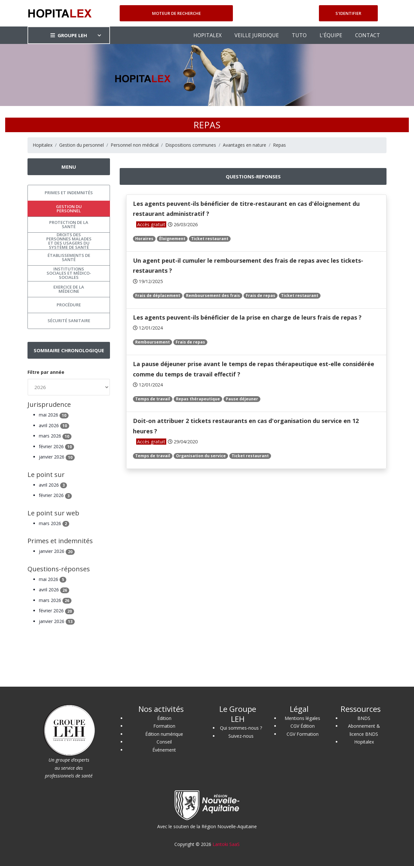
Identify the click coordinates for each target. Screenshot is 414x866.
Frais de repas (260, 295)
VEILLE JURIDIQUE (256, 35)
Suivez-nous (241, 736)
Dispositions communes (190, 145)
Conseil (164, 742)
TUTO (299, 35)
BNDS (363, 718)
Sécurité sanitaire (69, 320)
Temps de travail (152, 399)
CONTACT (367, 35)
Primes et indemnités (69, 192)
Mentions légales (302, 718)
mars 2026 (55, 436)
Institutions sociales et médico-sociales (69, 273)
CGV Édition (302, 726)
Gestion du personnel (81, 145)
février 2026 (56, 446)
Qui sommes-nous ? (241, 728)
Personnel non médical (134, 145)
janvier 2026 (57, 457)
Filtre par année (45, 372)
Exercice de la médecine (68, 289)
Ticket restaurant (209, 238)
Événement (164, 750)
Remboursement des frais (213, 295)
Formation (164, 726)
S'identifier (348, 13)
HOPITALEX (207, 35)
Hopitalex (42, 145)
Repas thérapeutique (198, 399)
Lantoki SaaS (226, 844)
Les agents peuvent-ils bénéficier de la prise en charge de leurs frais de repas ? (247, 317)
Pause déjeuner (242, 399)
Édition (164, 718)
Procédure (69, 305)
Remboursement (152, 342)
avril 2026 (54, 425)
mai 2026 (54, 415)
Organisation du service (201, 456)
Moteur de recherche (176, 13)
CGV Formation (303, 734)
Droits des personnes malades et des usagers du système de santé (69, 241)
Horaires (144, 238)
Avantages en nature (244, 145)
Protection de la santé (68, 224)
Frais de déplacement (157, 295)
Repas (279, 145)
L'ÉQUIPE (331, 35)
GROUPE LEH (68, 35)
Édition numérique (164, 734)
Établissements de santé (69, 257)
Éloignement (172, 238)
